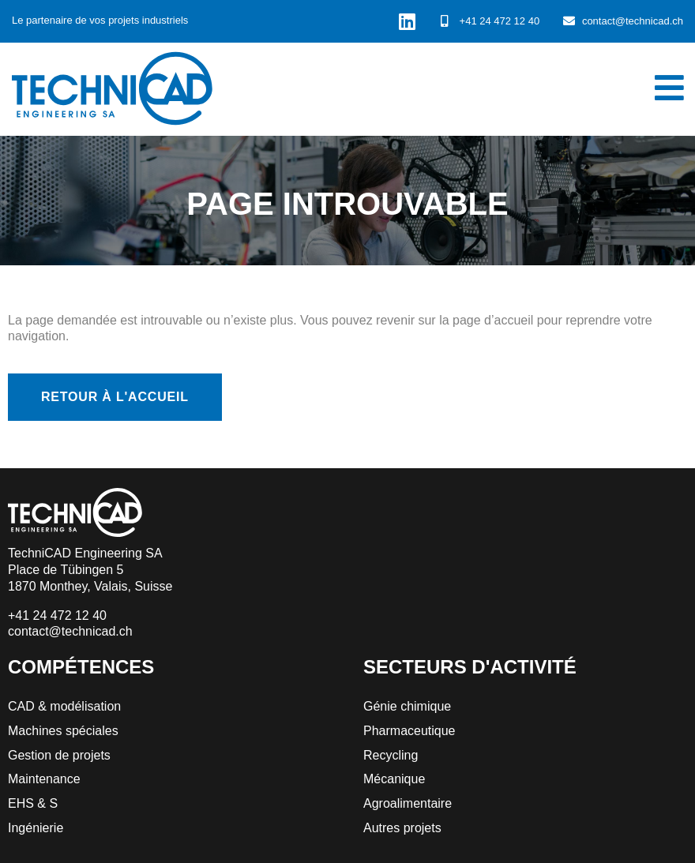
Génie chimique (407, 706)
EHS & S (33, 803)
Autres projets (402, 828)
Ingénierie (35, 828)
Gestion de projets (59, 755)
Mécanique (394, 779)
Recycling (390, 755)
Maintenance (44, 779)
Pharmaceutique (409, 730)
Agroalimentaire (407, 803)
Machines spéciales (63, 730)
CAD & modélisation (64, 706)
